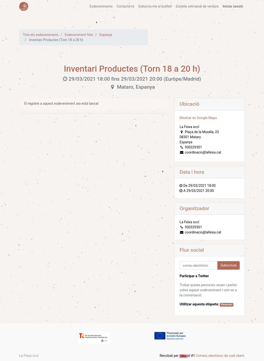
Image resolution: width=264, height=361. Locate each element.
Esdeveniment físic (79, 35)
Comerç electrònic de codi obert (220, 356)
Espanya (105, 35)
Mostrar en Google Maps (198, 118)
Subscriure (229, 265)
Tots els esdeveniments (41, 35)
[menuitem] (101, 6)
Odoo (183, 356)
